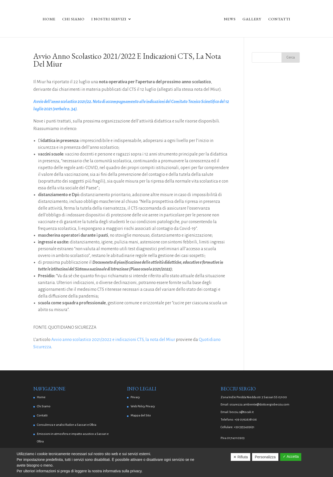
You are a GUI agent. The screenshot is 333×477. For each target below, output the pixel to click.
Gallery (251, 19)
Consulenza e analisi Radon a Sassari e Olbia (66, 425)
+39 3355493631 (244, 427)
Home (49, 19)
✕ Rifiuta (240, 457)
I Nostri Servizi (108, 19)
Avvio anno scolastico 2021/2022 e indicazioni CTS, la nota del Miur (113, 339)
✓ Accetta (291, 456)
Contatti (279, 19)
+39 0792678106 (245, 419)
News (230, 19)
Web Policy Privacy (143, 406)
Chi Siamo (73, 19)
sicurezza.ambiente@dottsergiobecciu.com (259, 404)
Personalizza (265, 457)
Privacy (135, 397)
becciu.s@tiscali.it (241, 412)
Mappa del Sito (141, 415)
